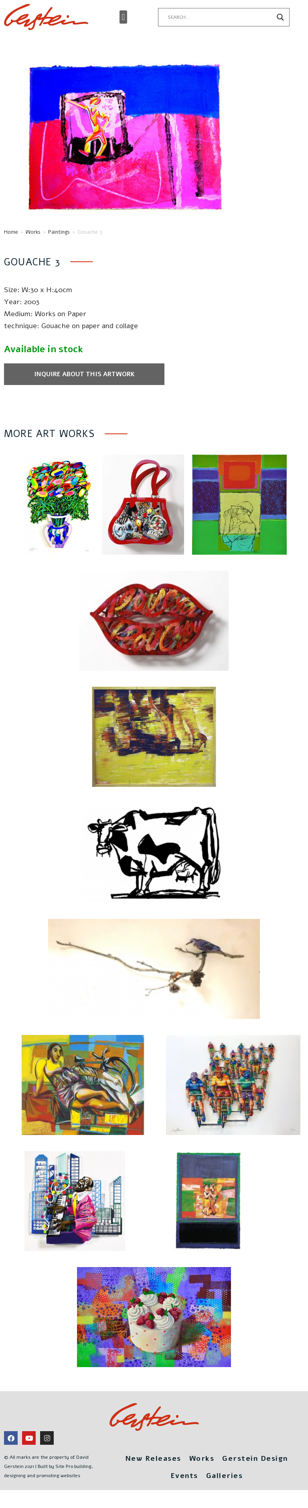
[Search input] (220, 17)
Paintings (59, 232)
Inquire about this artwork (84, 374)
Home (11, 232)
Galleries (224, 1475)
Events (184, 1475)
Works (33, 232)
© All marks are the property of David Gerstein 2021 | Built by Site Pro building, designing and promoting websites (48, 1466)
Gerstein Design (255, 1458)
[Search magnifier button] (280, 17)
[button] (123, 17)
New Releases (153, 1458)
